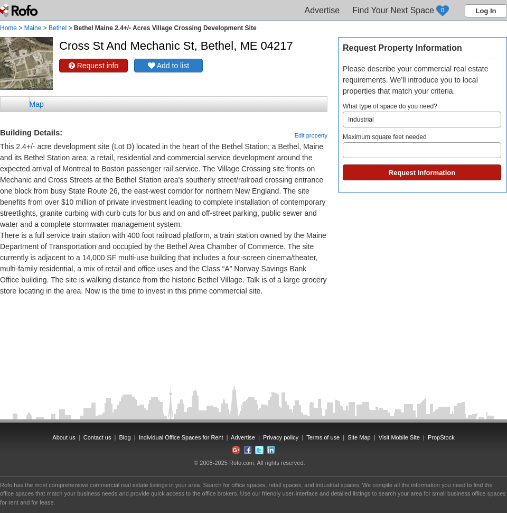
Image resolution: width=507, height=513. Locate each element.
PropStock (441, 437)
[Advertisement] (163, 323)
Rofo (20, 10)
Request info (94, 65)
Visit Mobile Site (399, 437)
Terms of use (323, 437)
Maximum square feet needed (422, 145)
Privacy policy (280, 437)
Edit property (311, 135)
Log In (486, 11)
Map (37, 104)
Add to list (169, 65)
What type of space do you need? (422, 115)
